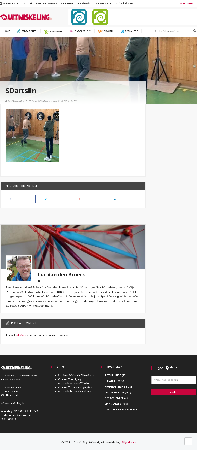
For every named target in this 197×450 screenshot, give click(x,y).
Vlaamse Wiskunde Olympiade (75, 386)
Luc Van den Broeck (16, 101)
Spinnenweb (113, 402)
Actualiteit (113, 374)
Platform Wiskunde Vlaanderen (76, 374)
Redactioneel (114, 397)
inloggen (21, 339)
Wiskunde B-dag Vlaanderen (74, 390)
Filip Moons (129, 441)
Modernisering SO (117, 385)
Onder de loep (114, 391)
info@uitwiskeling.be (12, 402)
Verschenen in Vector (120, 408)
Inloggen (186, 3)
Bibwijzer (111, 379)
